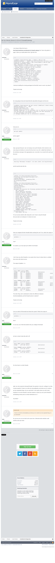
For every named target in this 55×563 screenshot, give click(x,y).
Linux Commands (30, 8)
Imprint (43, 542)
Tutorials (4, 8)
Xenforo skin (4, 542)
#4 (52, 224)
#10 (52, 401)
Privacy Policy (51, 544)
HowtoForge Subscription (42, 8)
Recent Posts (15, 11)
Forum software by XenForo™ (11, 544)
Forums (15, 8)
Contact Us (36, 542)
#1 (52, 92)
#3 (52, 139)
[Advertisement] (27, 24)
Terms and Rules (45, 544)
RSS (52, 542)
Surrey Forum (51, 546)
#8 (52, 356)
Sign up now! (27, 446)
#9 (52, 373)
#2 (52, 118)
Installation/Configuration (13, 42)
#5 (52, 248)
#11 (52, 423)
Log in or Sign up (49, 0)
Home (47, 542)
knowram (27, 42)
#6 (52, 303)
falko (3, 136)
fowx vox (36, 484)
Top (50, 542)
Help (40, 542)
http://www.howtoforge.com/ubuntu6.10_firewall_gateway (26, 50)
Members (22, 8)
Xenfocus (9, 542)
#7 (52, 327)
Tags (10, 8)
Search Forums (7, 11)
